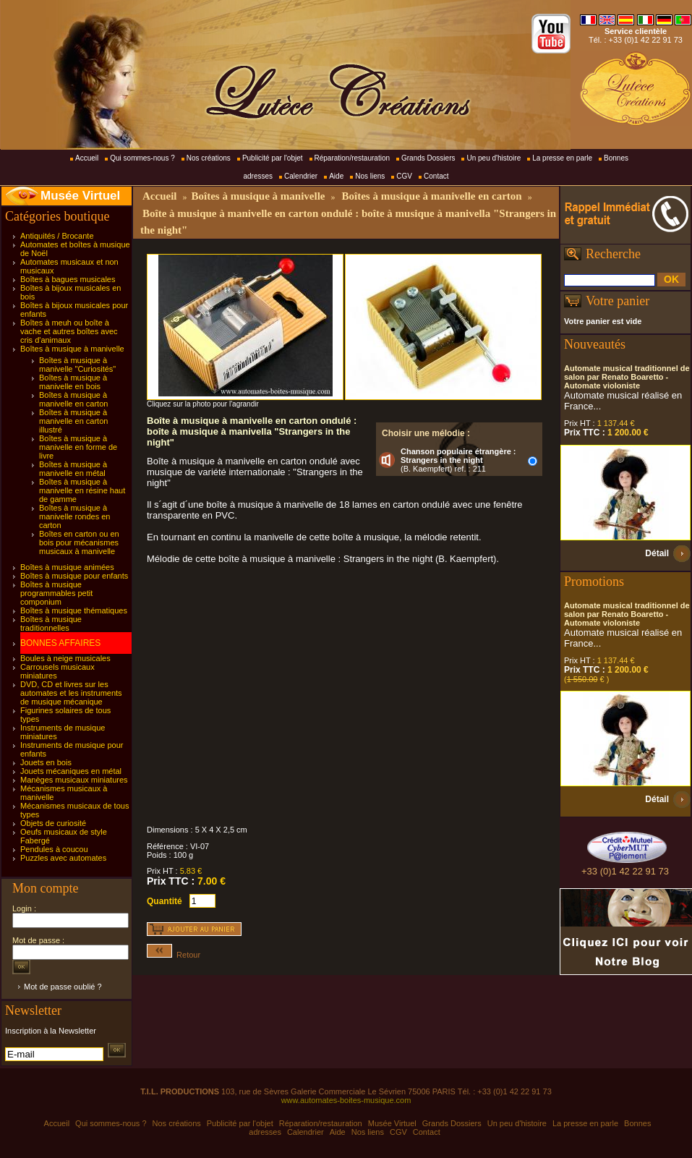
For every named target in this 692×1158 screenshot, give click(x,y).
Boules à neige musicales (65, 658)
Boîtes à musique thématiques (73, 610)
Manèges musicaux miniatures (74, 779)
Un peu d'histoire (493, 158)
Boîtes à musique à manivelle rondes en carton (74, 516)
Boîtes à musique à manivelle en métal (73, 468)
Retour (173, 954)
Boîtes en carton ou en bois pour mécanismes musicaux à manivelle (79, 542)
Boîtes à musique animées (67, 567)
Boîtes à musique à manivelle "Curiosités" (77, 364)
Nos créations (209, 158)
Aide (336, 176)
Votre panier (617, 301)
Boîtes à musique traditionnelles (51, 623)
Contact (436, 176)
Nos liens (370, 176)
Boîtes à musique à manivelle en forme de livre (78, 447)
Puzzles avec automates (63, 857)
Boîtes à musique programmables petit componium (56, 593)
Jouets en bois (46, 762)
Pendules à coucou (54, 849)
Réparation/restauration (352, 158)
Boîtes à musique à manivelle (72, 348)
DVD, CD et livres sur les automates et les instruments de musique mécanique (71, 693)
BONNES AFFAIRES (60, 643)
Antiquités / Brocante (57, 235)
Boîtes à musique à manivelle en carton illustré (73, 421)
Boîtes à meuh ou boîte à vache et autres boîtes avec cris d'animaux (69, 331)
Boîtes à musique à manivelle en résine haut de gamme (82, 490)
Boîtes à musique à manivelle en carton (73, 399)
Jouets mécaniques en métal (70, 771)
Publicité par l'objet (272, 158)
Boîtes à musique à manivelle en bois (73, 382)
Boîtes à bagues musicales (67, 279)
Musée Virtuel (80, 196)
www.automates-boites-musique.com (346, 1100)
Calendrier (300, 176)
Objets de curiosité (53, 823)
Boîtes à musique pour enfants (74, 575)
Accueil (86, 158)
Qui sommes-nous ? (142, 158)
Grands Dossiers (428, 158)
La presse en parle (562, 158)
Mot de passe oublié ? (63, 986)
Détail (657, 553)
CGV (404, 176)
